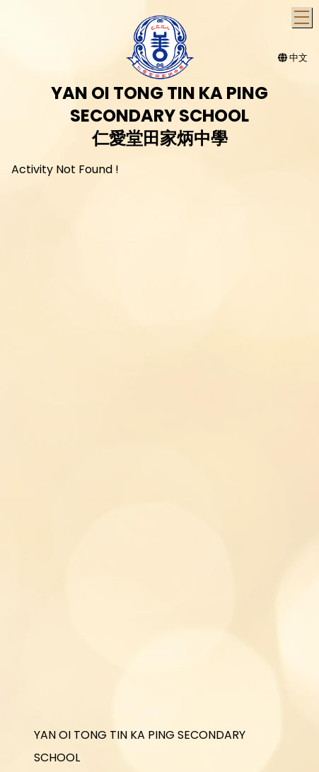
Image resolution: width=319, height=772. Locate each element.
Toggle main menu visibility (303, 15)
